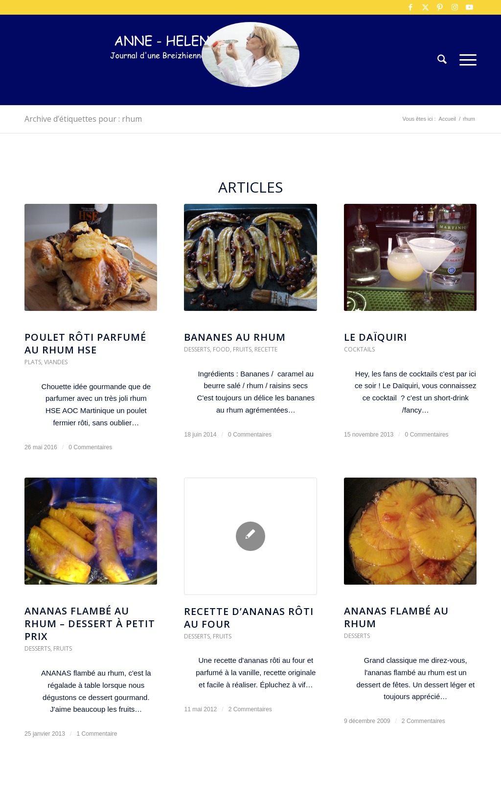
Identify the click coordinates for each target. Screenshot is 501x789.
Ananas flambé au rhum (396, 617)
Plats (32, 362)
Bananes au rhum (235, 337)
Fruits (242, 349)
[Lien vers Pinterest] (440, 7)
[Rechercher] (442, 60)
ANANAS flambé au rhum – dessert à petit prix (89, 623)
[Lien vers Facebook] (410, 7)
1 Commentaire (96, 733)
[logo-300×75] (171, 74)
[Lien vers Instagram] (454, 7)
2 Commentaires (250, 709)
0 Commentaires (90, 447)
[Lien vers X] (425, 7)
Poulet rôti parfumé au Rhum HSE (85, 343)
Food (221, 349)
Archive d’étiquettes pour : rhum (83, 118)
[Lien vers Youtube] (469, 7)
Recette (265, 349)
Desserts (197, 349)
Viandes (56, 362)
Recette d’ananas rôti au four (249, 618)
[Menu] (465, 60)
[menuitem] (442, 60)
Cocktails (359, 349)
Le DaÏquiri (375, 337)
